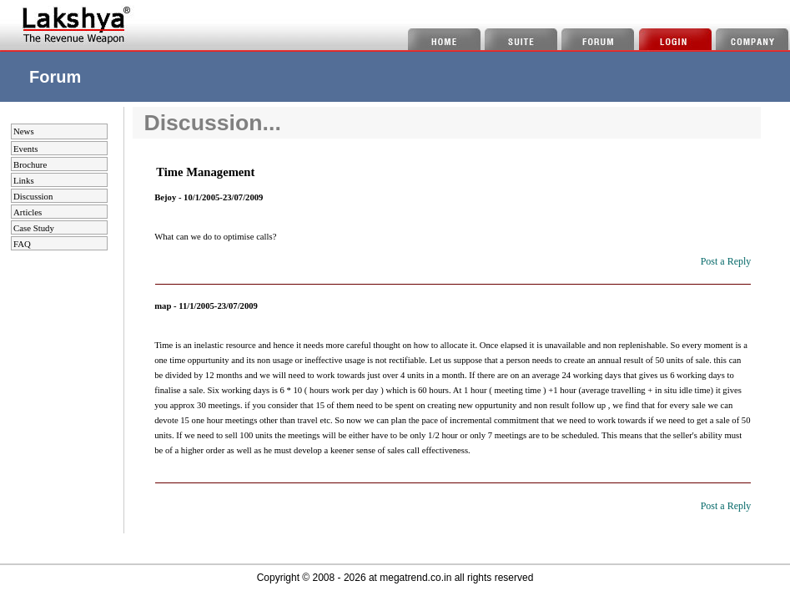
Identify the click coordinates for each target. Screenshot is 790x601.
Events (25, 149)
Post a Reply (726, 261)
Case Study (33, 228)
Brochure (30, 164)
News (23, 131)
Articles (27, 212)
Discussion (33, 196)
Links (23, 180)
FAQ (22, 244)
